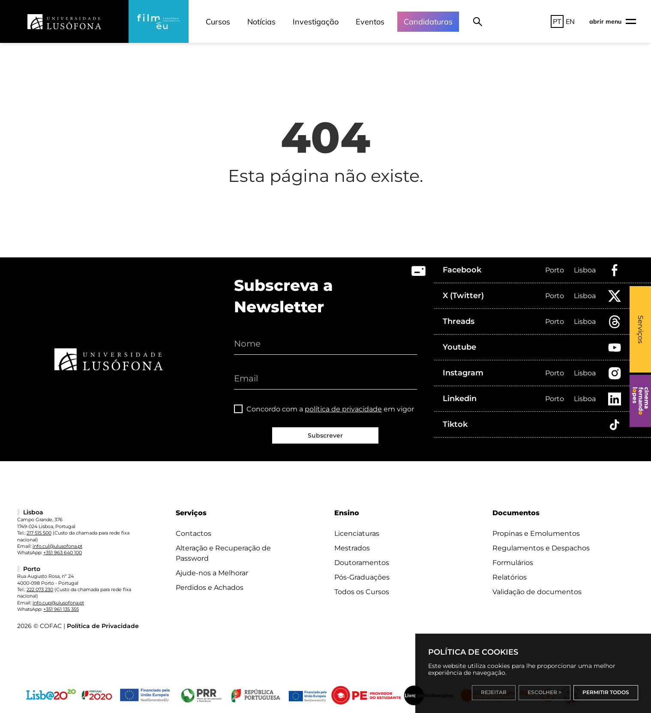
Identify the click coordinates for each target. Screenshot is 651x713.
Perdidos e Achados (209, 587)
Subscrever (325, 435)
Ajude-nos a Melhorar (212, 573)
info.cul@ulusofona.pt (57, 546)
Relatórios (509, 577)
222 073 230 (40, 589)
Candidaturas (428, 22)
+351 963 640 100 (62, 553)
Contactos (193, 533)
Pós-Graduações (362, 577)
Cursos (218, 22)
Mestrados (352, 548)
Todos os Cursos (361, 592)
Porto (554, 270)
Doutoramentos (361, 563)
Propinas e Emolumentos (536, 533)
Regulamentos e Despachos (541, 548)
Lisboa (585, 270)
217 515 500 (39, 533)
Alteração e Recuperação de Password (223, 553)
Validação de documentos (537, 592)
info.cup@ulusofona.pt (58, 603)
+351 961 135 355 (61, 609)
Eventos (370, 22)
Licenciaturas (356, 533)
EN (570, 21)
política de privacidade (343, 409)
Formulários (512, 563)
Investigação (316, 22)
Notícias (261, 22)
